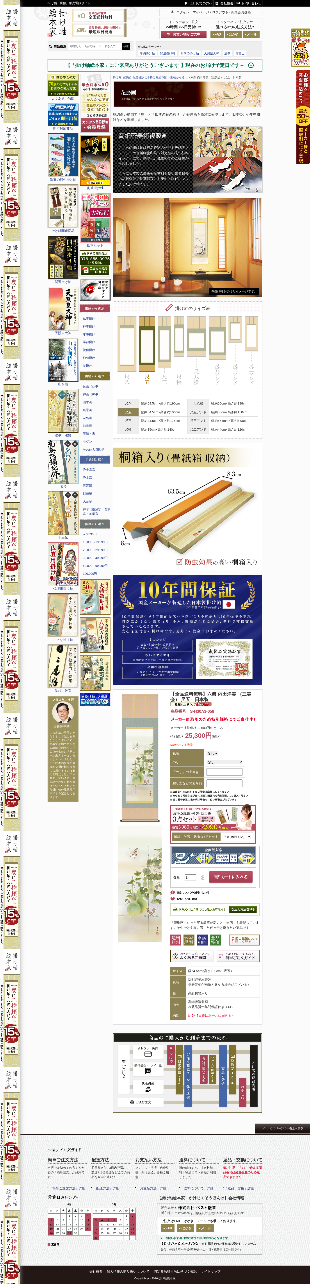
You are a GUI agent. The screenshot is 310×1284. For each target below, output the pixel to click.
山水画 (87, 402)
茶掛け (87, 365)
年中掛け (89, 334)
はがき (234, 34)
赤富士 (240, 53)
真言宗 (87, 485)
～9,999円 (90, 534)
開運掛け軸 (167, 53)
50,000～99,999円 (95, 566)
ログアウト (220, 12)
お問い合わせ (251, 3)
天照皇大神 (211, 53)
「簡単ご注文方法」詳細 (67, 1188)
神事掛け (89, 326)
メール (252, 34)
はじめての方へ (200, 3)
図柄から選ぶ (178, 77)
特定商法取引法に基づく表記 (175, 1271)
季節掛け (89, 342)
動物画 (87, 426)
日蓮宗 (87, 493)
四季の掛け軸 (189, 53)
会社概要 (226, 3)
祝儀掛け (89, 350)
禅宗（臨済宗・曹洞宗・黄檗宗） (96, 511)
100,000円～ (91, 573)
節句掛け (89, 358)
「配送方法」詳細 (106, 1188)
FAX (217, 34)
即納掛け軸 (147, 53)
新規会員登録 (241, 12)
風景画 (87, 410)
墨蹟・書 (89, 433)
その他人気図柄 (93, 449)
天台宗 (87, 501)
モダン (87, 441)
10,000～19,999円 (95, 542)
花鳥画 (87, 418)
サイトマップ (211, 1271)
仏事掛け (89, 318)
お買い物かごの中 (187, 34)
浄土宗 (87, 477)
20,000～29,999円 (95, 550)
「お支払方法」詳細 (151, 1188)
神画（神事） (92, 394)
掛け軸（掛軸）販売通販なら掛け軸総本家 (140, 77)
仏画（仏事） (92, 386)
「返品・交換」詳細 (239, 1188)
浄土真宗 (89, 469)
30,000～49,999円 (95, 558)
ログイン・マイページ (192, 12)
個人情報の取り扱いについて (128, 1271)
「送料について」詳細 (197, 1188)
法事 (227, 53)
